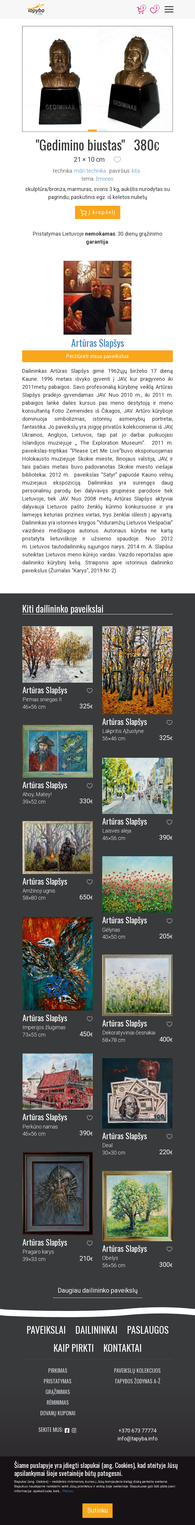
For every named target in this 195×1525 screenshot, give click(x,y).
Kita (136, 171)
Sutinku (97, 1510)
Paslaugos (148, 1329)
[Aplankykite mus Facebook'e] (67, 1430)
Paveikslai (46, 1329)
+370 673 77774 (137, 1430)
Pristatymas (58, 1381)
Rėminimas (58, 1402)
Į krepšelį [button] (98, 212)
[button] (117, 159)
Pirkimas (57, 1370)
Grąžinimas (58, 1392)
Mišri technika (90, 171)
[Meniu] (169, 9)
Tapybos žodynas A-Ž (137, 1381)
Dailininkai (96, 1329)
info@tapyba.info (137, 1438)
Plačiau (68, 1491)
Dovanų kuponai (57, 1413)
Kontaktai (122, 1347)
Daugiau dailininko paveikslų (98, 1290)
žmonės (104, 179)
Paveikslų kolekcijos (137, 1370)
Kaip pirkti (73, 1347)
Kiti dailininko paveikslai (62, 608)
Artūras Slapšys (97, 342)
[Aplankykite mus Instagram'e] (74, 1430)
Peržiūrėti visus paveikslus (97, 356)
